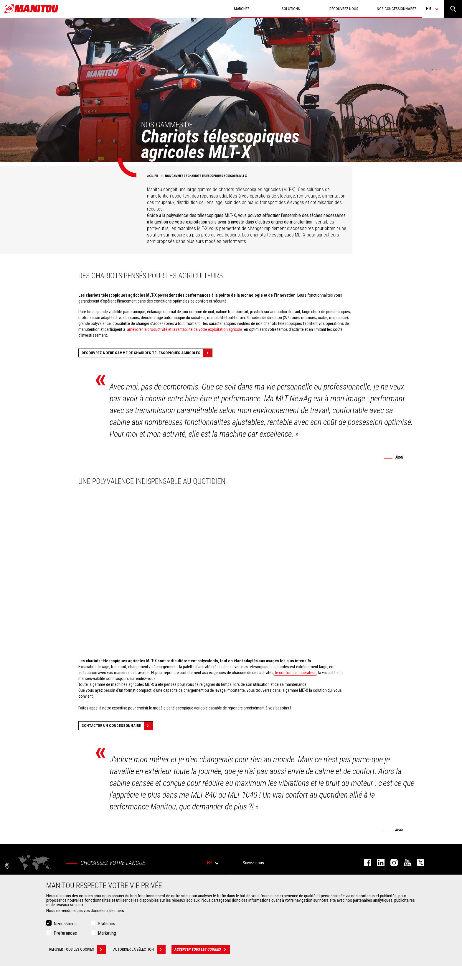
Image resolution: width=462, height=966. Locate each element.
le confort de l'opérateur (295, 672)
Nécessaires (65, 923)
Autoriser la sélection (139, 949)
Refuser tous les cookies (77, 949)
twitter (417, 862)
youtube (404, 862)
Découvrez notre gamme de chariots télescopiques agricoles (147, 353)
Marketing (107, 933)
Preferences (65, 933)
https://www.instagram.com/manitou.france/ (391, 862)
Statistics (106, 923)
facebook (364, 862)
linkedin (378, 862)
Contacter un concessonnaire (117, 726)
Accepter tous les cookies (202, 949)
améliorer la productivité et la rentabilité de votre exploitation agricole (184, 329)
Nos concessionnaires (397, 8)
